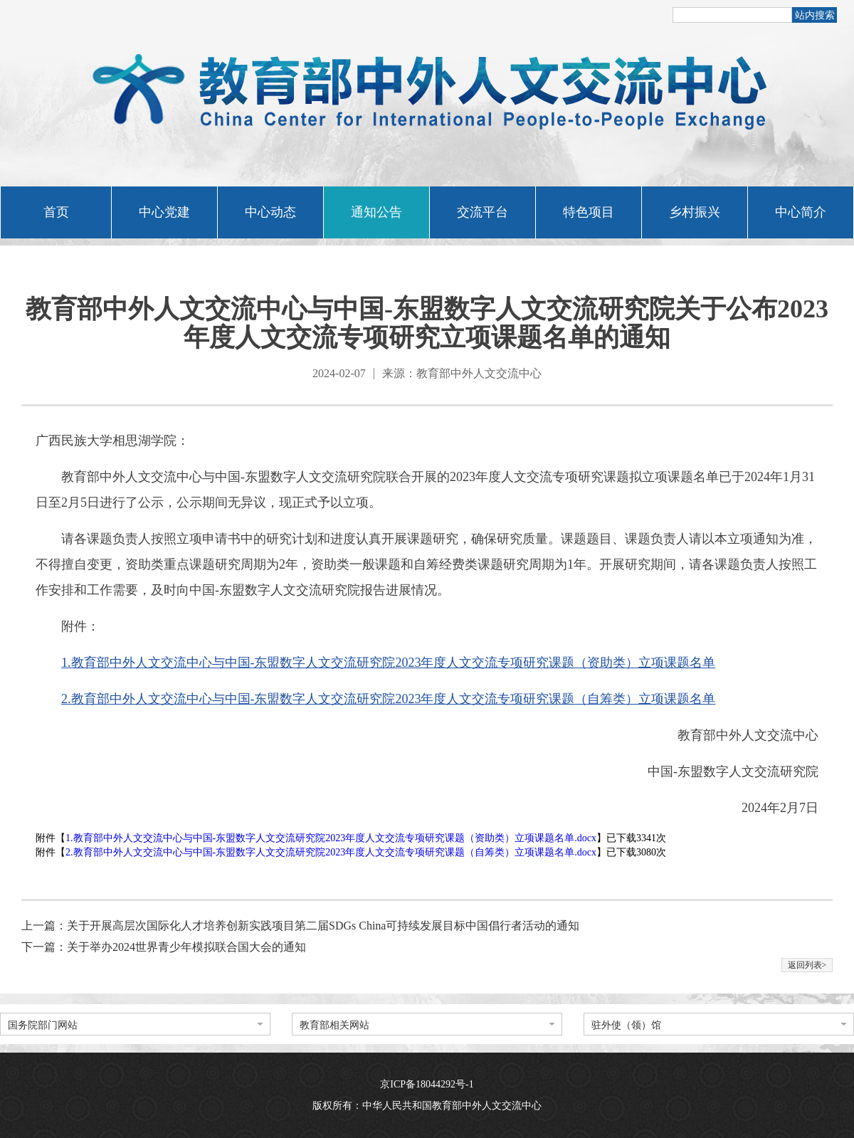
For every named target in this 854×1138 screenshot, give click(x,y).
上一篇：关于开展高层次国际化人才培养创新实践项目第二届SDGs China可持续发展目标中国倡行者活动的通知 (300, 926)
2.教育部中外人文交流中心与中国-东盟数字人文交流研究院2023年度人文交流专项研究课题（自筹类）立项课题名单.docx (330, 852)
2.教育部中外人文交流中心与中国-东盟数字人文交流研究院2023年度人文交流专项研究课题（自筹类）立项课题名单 (388, 699)
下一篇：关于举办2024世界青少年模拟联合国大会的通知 (163, 947)
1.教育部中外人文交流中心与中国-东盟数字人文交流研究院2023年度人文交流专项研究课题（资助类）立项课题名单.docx (330, 838)
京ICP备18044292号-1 (426, 1084)
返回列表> (807, 965)
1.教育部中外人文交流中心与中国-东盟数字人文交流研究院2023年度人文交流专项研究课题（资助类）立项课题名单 (388, 662)
